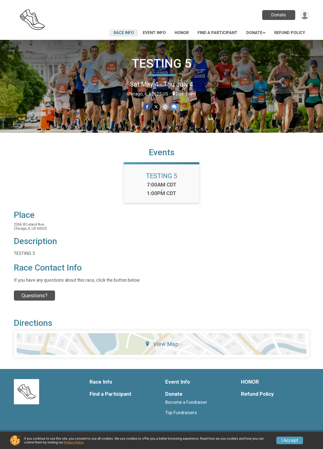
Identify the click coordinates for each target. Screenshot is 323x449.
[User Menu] (304, 15)
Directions (186, 93)
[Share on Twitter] (156, 107)
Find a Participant (217, 32)
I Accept (289, 440)
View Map (161, 347)
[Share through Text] (174, 107)
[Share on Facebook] (147, 107)
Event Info (154, 32)
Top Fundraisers (181, 415)
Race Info (124, 32)
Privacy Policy (73, 442)
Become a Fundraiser (186, 405)
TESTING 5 (161, 63)
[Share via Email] (165, 107)
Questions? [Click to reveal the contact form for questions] (34, 299)
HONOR (182, 32)
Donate (278, 14)
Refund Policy (289, 32)
